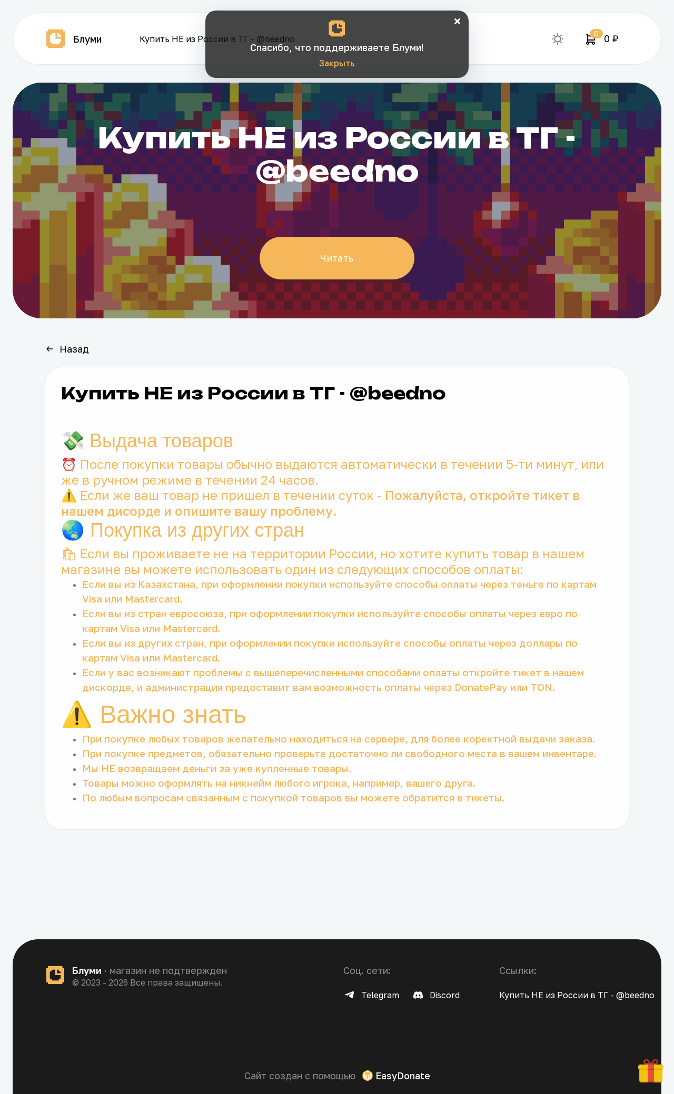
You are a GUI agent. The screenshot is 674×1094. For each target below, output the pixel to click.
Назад (67, 349)
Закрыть (337, 63)
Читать (337, 258)
